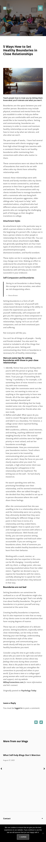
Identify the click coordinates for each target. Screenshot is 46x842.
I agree (23, 837)
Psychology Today (28, 690)
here (37, 241)
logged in (18, 708)
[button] (40, 8)
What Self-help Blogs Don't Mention (22, 755)
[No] (43, 833)
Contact (7, 818)
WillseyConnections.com (13, 682)
